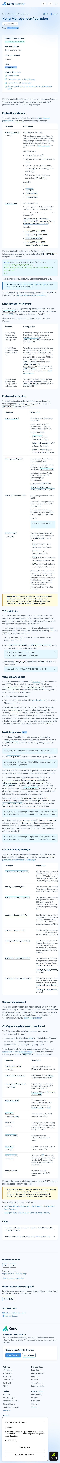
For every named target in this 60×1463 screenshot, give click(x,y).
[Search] (44, 3)
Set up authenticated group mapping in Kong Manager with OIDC (30, 88)
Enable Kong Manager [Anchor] (14, 113)
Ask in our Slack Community (14, 1313)
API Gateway (7, 1373)
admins (30, 1038)
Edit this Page (21, 1274)
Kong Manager (24, 14)
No (13, 1265)
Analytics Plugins (9, 1398)
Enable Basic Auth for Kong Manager (21, 79)
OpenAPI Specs (37, 1383)
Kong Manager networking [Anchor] (16, 303)
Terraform (35, 1404)
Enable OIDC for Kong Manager (19, 83)
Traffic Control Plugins (11, 1407)
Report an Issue (8, 1274)
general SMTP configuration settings (17, 1052)
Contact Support (10, 1316)
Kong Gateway (13, 14)
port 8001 (9, 314)
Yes (5, 1265)
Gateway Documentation (14, 41)
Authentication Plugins (11, 1401)
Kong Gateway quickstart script (34, 284)
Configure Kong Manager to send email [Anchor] (23, 1026)
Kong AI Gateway (37, 1373)
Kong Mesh (35, 1376)
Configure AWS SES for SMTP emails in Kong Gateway (27, 1213)
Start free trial (13, 1355)
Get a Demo (29, 1355)
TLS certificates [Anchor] (10, 611)
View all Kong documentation (13, 1278)
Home (4, 14)
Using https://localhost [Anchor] (13, 677)
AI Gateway (7, 1376)
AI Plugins (6, 1394)
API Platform (7, 1370)
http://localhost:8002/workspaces (30, 295)
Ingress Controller (38, 1386)
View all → (7, 1410)
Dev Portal (7, 1383)
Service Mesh (8, 1380)
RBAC (9, 599)
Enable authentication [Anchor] (14, 396)
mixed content (38, 700)
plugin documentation (33, 1018)
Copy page (8, 24)
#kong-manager (10, 67)
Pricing (5, 1386)
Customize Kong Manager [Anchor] (16, 849)
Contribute (8, 1299)
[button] (54, 262)
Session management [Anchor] (14, 1002)
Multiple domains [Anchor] (14, 732)
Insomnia (34, 1380)
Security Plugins (9, 1404)
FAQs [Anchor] (5, 1221)
